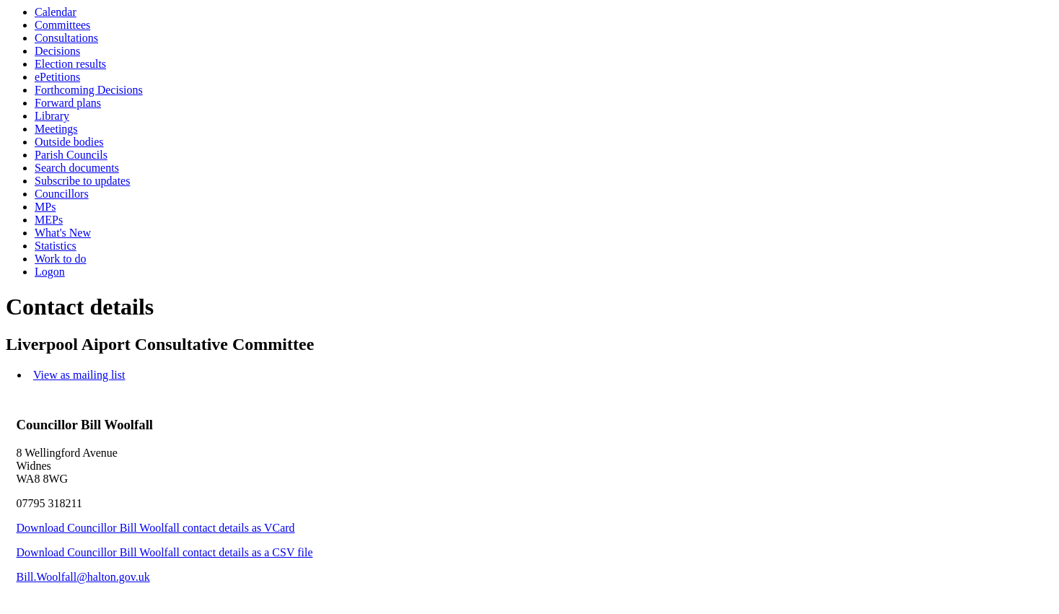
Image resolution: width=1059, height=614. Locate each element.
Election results (70, 64)
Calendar (55, 12)
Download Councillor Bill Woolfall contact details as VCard (156, 528)
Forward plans (68, 103)
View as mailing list (79, 375)
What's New (63, 233)
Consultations (66, 38)
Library (52, 116)
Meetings (56, 129)
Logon (50, 272)
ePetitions (57, 77)
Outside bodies (69, 142)
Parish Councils (71, 155)
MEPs (49, 220)
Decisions (57, 51)
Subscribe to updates (82, 181)
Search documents (77, 168)
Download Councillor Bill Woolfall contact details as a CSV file (165, 552)
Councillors (62, 194)
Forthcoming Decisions (89, 90)
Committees (62, 25)
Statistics (55, 246)
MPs (45, 207)
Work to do (61, 259)
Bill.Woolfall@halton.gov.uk (83, 577)
